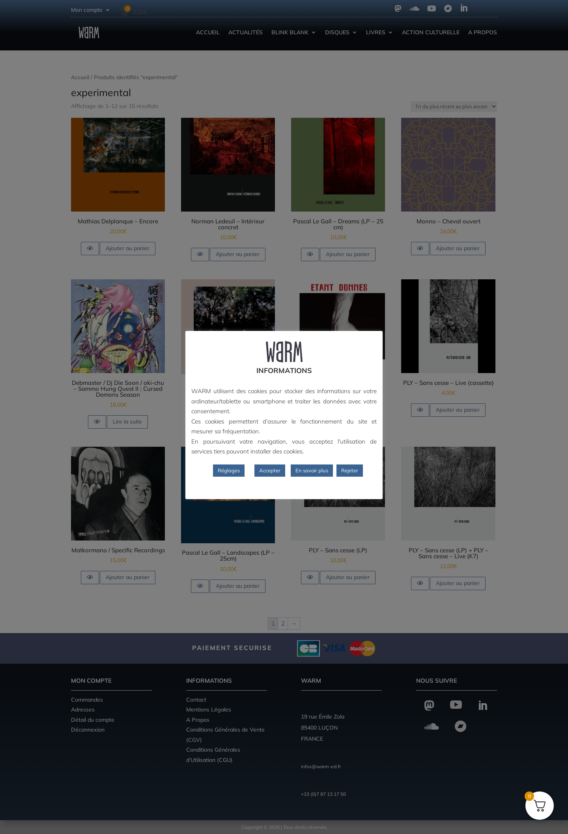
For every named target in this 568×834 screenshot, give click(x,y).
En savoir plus (311, 470)
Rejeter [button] (349, 470)
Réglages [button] (229, 470)
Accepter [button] (269, 470)
